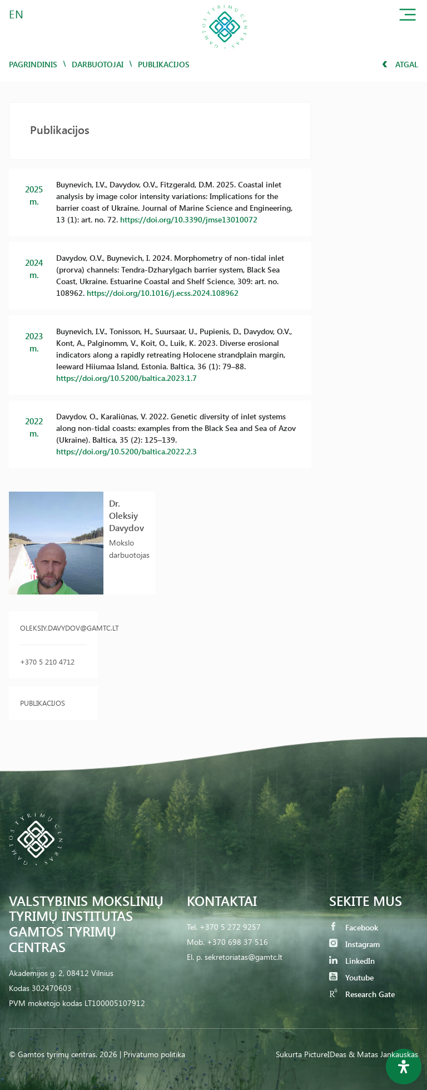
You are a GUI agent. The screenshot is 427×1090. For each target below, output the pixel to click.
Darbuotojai (97, 64)
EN (16, 13)
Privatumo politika (154, 1054)
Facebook (353, 927)
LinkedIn (352, 960)
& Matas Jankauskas (383, 1054)
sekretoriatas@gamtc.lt (243, 957)
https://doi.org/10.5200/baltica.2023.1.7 (126, 378)
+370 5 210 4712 (47, 661)
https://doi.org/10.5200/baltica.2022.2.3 (126, 451)
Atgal (400, 64)
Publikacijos (42, 702)
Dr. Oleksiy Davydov (126, 515)
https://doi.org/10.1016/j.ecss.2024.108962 (163, 293)
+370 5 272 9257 (230, 926)
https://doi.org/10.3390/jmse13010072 (188, 219)
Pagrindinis (33, 64)
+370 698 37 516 (237, 942)
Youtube (351, 977)
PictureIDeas (325, 1054)
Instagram (354, 944)
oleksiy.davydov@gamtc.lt (53, 627)
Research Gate (362, 994)
